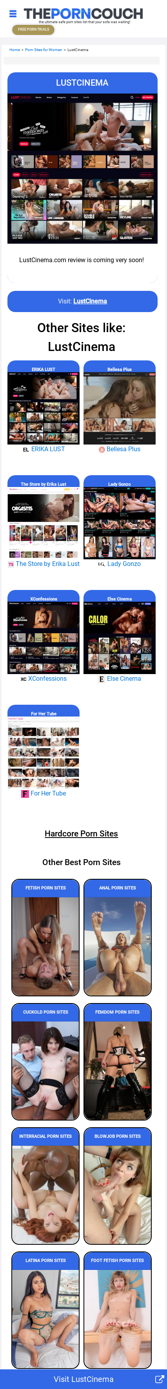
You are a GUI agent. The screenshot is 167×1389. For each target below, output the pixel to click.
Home (14, 50)
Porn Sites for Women (43, 50)
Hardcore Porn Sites (81, 833)
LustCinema (90, 301)
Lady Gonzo (119, 484)
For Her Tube (43, 714)
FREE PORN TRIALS (33, 29)
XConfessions (43, 599)
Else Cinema (119, 599)
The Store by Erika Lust (43, 484)
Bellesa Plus (119, 369)
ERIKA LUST (43, 369)
